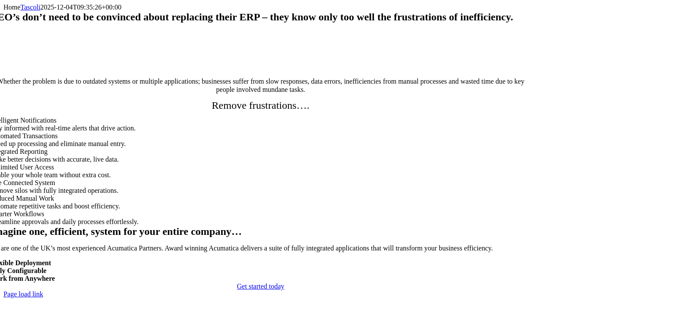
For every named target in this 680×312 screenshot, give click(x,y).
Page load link (23, 294)
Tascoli (30, 7)
